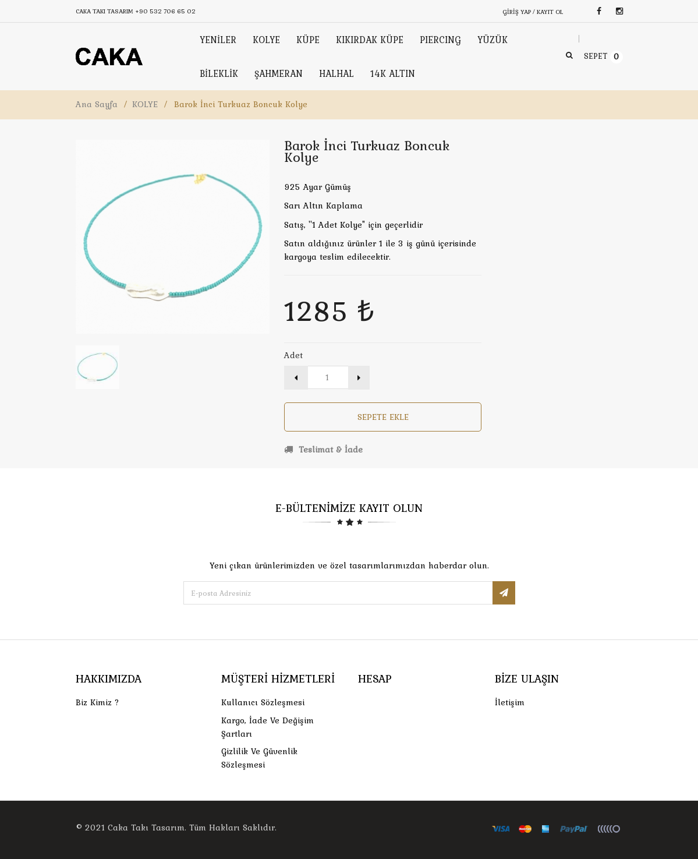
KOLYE (145, 104)
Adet (293, 355)
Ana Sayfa (97, 104)
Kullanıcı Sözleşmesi (262, 702)
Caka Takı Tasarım (146, 827)
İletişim (510, 702)
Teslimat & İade (323, 449)
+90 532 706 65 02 (165, 11)
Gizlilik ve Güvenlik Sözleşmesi (259, 758)
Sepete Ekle (383, 417)
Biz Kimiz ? (97, 702)
